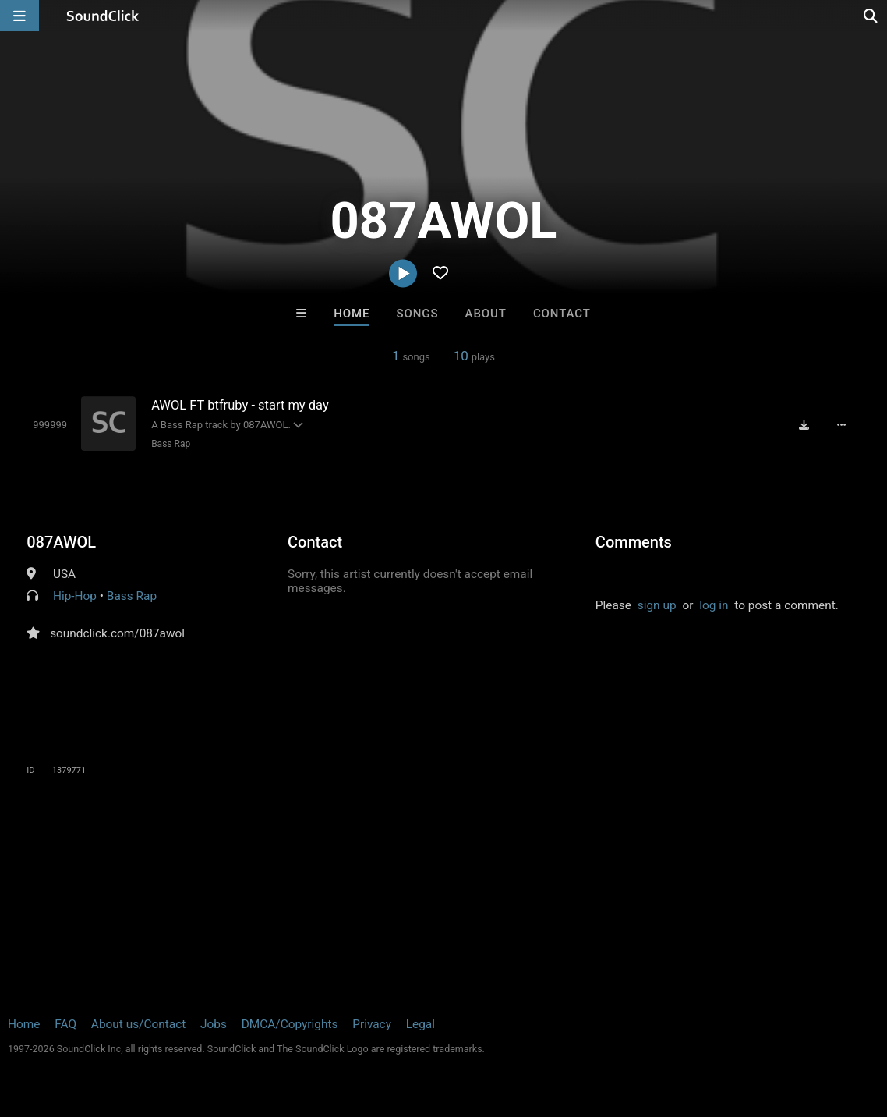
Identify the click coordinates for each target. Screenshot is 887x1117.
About (486, 314)
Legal (420, 1024)
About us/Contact (138, 1024)
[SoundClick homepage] (103, 15)
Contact (562, 314)
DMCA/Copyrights (290, 1024)
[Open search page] (871, 15)
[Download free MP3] (804, 424)
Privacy (371, 1024)
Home (351, 314)
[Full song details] (842, 424)
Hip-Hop (75, 596)
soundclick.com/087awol (117, 633)
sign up (657, 605)
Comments (633, 542)
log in (713, 605)
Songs (418, 314)
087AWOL (61, 542)
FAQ (65, 1024)
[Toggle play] (50, 425)
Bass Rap (170, 443)
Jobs (213, 1024)
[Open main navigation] (19, 15)
